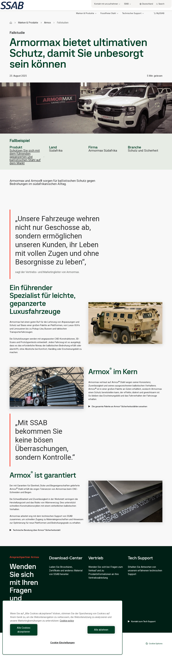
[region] (62, 629)
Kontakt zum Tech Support (141, 621)
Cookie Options (154, 643)
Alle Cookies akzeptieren (35, 631)
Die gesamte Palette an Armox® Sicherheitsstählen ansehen (117, 406)
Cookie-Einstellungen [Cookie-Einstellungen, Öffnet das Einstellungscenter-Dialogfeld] (62, 642)
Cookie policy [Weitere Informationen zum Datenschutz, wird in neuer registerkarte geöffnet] (67, 624)
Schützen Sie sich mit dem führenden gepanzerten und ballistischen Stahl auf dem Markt (27, 157)
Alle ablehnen (89, 631)
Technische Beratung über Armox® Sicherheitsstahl (35, 530)
